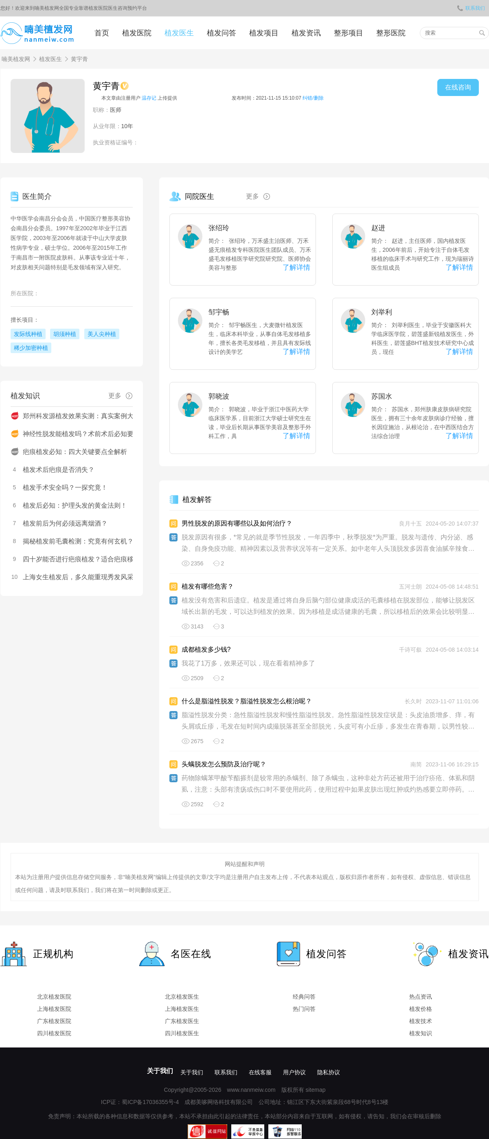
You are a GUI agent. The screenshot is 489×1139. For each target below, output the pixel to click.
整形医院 (391, 33)
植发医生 (179, 33)
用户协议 (294, 1072)
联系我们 (471, 8)
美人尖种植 (102, 334)
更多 (261, 196)
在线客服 (260, 1072)
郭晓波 (218, 396)
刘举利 (381, 312)
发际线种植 (28, 334)
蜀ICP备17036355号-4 (150, 1102)
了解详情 (296, 267)
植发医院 (136, 33)
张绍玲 (218, 228)
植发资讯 (306, 33)
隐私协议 (328, 1072)
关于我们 (160, 1070)
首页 (101, 33)
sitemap (315, 1090)
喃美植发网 (16, 59)
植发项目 (263, 33)
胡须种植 (64, 334)
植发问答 (221, 33)
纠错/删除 (313, 98)
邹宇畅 (218, 312)
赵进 (378, 228)
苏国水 (381, 396)
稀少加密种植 (31, 348)
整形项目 (348, 33)
